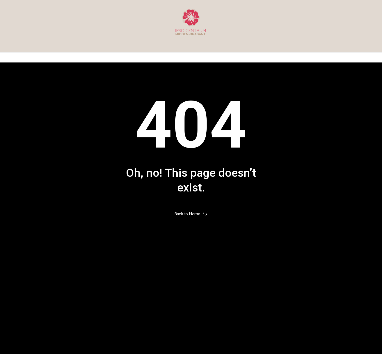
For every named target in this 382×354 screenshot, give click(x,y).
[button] (190, 214)
